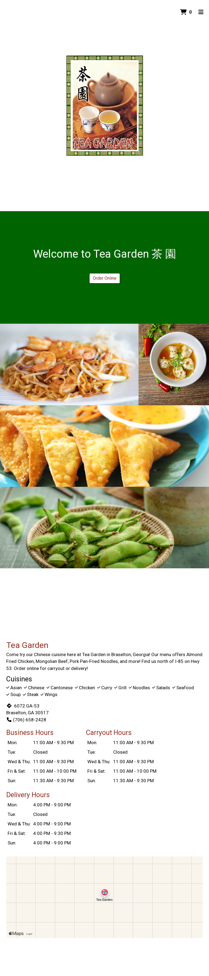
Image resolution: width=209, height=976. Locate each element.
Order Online (104, 278)
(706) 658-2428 (26, 719)
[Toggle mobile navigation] (201, 12)
